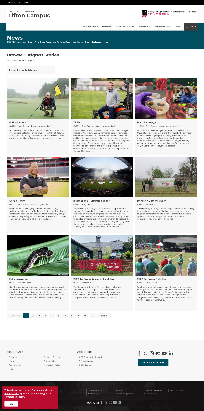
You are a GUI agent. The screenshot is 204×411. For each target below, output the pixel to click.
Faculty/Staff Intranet (153, 362)
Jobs (11, 369)
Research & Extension (125, 27)
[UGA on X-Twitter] (106, 403)
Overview (13, 357)
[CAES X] (145, 353)
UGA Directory (93, 394)
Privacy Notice (11, 393)
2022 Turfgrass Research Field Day (93, 279)
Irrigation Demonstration (151, 201)
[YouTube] (164, 353)
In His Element (17, 122)
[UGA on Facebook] (102, 403)
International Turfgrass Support (91, 201)
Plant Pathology (146, 122)
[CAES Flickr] (158, 353)
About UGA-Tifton (90, 27)
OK (11, 403)
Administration (15, 365)
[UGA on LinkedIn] (119, 403)
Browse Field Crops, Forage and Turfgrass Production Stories (55, 42)
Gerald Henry (17, 201)
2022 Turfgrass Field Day (151, 279)
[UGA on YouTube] (115, 403)
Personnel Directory (52, 357)
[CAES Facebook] (139, 353)
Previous (14, 315)
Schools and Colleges (95, 390)
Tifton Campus (19, 42)
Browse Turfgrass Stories (96, 42)
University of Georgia (18, 2)
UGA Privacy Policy (150, 394)
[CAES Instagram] (152, 353)
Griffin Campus (85, 365)
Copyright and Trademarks (152, 390)
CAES (9, 42)
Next (104, 315)
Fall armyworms (18, 279)
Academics (106, 27)
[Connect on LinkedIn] (171, 353)
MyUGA (119, 390)
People (178, 27)
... (92, 315)
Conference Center (163, 27)
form (21, 396)
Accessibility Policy (52, 365)
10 (85, 315)
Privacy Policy (50, 361)
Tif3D (76, 122)
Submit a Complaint (177, 390)
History (12, 361)
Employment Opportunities (125, 394)
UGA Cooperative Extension (91, 357)
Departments (145, 27)
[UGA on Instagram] (111, 403)
